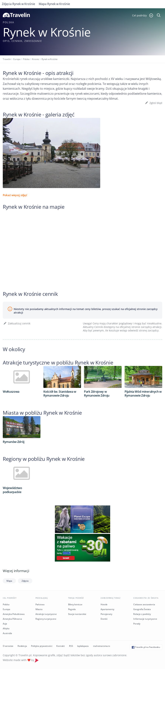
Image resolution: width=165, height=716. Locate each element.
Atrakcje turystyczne (46, 614)
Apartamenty (107, 609)
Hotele (104, 604)
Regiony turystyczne (45, 618)
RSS (71, 646)
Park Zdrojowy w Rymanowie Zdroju (96, 393)
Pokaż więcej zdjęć (15, 195)
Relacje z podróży (142, 614)
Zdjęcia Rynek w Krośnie (18, 4)
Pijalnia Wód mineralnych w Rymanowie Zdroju (143, 393)
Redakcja (22, 646)
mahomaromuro (101, 646)
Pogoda (72, 609)
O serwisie (8, 646)
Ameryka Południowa (13, 614)
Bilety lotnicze (75, 604)
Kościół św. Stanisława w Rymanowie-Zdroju (59, 393)
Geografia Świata (142, 609)
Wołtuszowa (11, 392)
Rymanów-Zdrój (13, 442)
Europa (16, 59)
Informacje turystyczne (145, 618)
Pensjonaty (106, 614)
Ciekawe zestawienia (144, 604)
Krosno (35, 59)
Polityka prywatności (41, 646)
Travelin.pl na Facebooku (146, 647)
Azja (5, 623)
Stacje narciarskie (77, 614)
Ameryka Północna (12, 618)
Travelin (7, 59)
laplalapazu (83, 646)
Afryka (6, 628)
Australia (7, 633)
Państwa (39, 604)
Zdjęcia (25, 580)
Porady (136, 623)
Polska (26, 59)
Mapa (9, 580)
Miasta (38, 609)
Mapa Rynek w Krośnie (54, 4)
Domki (104, 618)
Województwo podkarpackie (12, 490)
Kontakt (60, 646)
